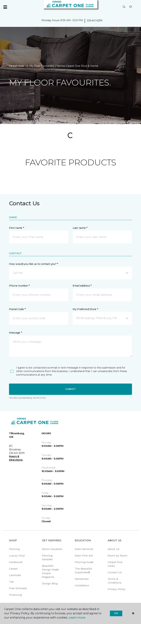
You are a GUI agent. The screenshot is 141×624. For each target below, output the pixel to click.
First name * (16, 228)
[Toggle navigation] (5, 7)
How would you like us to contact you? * (33, 264)
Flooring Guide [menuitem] (84, 562)
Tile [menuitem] (11, 581)
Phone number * (19, 285)
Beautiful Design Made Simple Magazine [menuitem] (50, 571)
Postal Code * (17, 309)
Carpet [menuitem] (13, 568)
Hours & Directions (16, 458)
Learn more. (77, 617)
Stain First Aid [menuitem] (84, 555)
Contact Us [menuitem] (115, 572)
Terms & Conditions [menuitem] (115, 580)
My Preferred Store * (85, 309)
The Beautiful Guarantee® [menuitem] (83, 570)
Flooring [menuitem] (14, 549)
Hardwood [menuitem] (15, 562)
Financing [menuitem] (15, 594)
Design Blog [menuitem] (50, 583)
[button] (124, 7)
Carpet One (16, 65)
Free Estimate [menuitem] (18, 588)
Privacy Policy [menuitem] (116, 589)
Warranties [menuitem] (82, 579)
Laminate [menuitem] (15, 575)
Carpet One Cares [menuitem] (115, 564)
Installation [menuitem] (82, 585)
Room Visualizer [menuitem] (52, 549)
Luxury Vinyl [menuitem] (17, 555)
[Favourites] (130, 7)
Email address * (82, 285)
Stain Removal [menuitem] (84, 549)
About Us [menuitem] (113, 549)
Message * (15, 332)
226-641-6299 (94, 20)
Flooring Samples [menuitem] (47, 557)
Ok (116, 613)
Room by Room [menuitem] (117, 555)
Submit (70, 389)
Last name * (80, 228)
